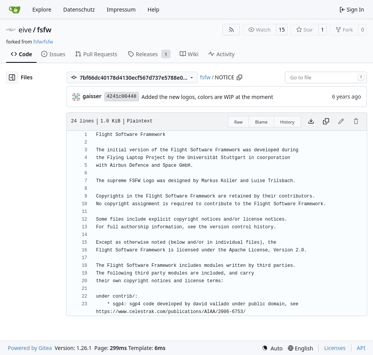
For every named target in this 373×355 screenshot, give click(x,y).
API (361, 348)
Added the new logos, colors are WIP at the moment (207, 96)
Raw (238, 122)
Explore (41, 9)
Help (153, 9)
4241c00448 (122, 96)
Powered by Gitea (30, 348)
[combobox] (326, 77)
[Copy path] (239, 77)
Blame (261, 122)
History (287, 122)
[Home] (14, 10)
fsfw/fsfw (43, 42)
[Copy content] (326, 121)
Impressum (121, 9)
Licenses (335, 348)
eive (25, 29)
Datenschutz (79, 9)
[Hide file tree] (12, 77)
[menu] (272, 348)
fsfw (44, 29)
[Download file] (311, 121)
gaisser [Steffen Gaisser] (92, 96)
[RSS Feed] (231, 29)
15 (282, 29)
